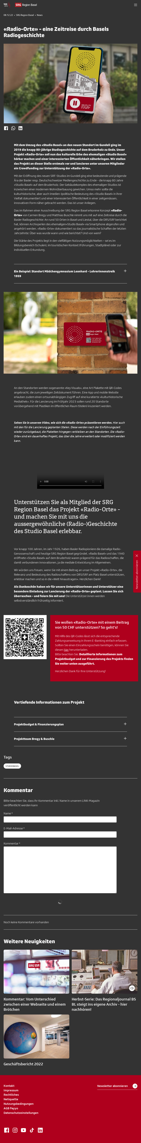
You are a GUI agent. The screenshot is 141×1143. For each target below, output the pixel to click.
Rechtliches (11, 1094)
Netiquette (11, 1099)
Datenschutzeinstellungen (21, 1112)
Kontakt (9, 1085)
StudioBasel (12, 766)
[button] (135, 5)
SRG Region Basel (25, 15)
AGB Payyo (11, 1108)
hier (66, 649)
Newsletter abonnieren (117, 1086)
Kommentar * (12, 843)
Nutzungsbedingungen (19, 1103)
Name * (8, 813)
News (40, 15)
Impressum (11, 1090)
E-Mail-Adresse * (14, 828)
